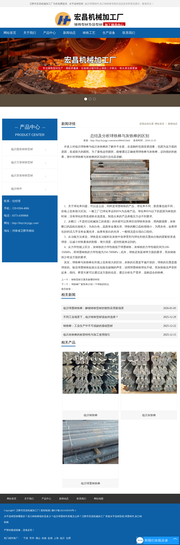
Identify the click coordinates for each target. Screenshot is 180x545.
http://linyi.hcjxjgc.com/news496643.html (110, 140)
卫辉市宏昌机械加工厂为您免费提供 (48, 3)
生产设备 (109, 32)
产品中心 (49, 32)
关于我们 (29, 32)
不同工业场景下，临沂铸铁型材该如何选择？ (90, 317)
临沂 (62, 538)
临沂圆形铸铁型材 (22, 149)
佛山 (38, 538)
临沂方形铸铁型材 (22, 162)
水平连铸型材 (76, 3)
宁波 (25, 538)
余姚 (44, 538)
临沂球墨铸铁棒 (90, 483)
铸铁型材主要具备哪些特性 (85, 279)
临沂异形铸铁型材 (22, 175)
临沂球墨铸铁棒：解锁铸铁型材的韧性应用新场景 (93, 308)
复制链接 (45, 510)
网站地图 (98, 498)
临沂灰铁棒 (149, 415)
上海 (56, 538)
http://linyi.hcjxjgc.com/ (25, 223)
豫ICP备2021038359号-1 (64, 510)
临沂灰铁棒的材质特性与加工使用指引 (86, 334)
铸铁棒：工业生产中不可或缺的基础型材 (88, 325)
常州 (31, 538)
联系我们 (128, 32)
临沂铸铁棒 (90, 415)
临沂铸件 (16, 188)
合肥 (68, 538)
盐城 (50, 538)
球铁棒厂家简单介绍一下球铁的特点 (90, 284)
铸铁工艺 (89, 32)
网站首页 (10, 32)
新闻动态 (69, 32)
